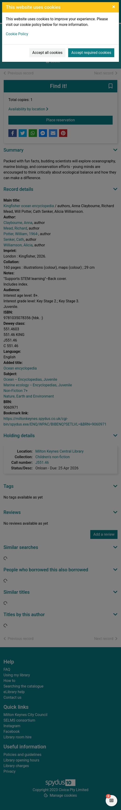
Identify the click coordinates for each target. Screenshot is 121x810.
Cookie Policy (17, 34)
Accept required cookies (91, 52)
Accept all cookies (47, 52)
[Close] (113, 6)
